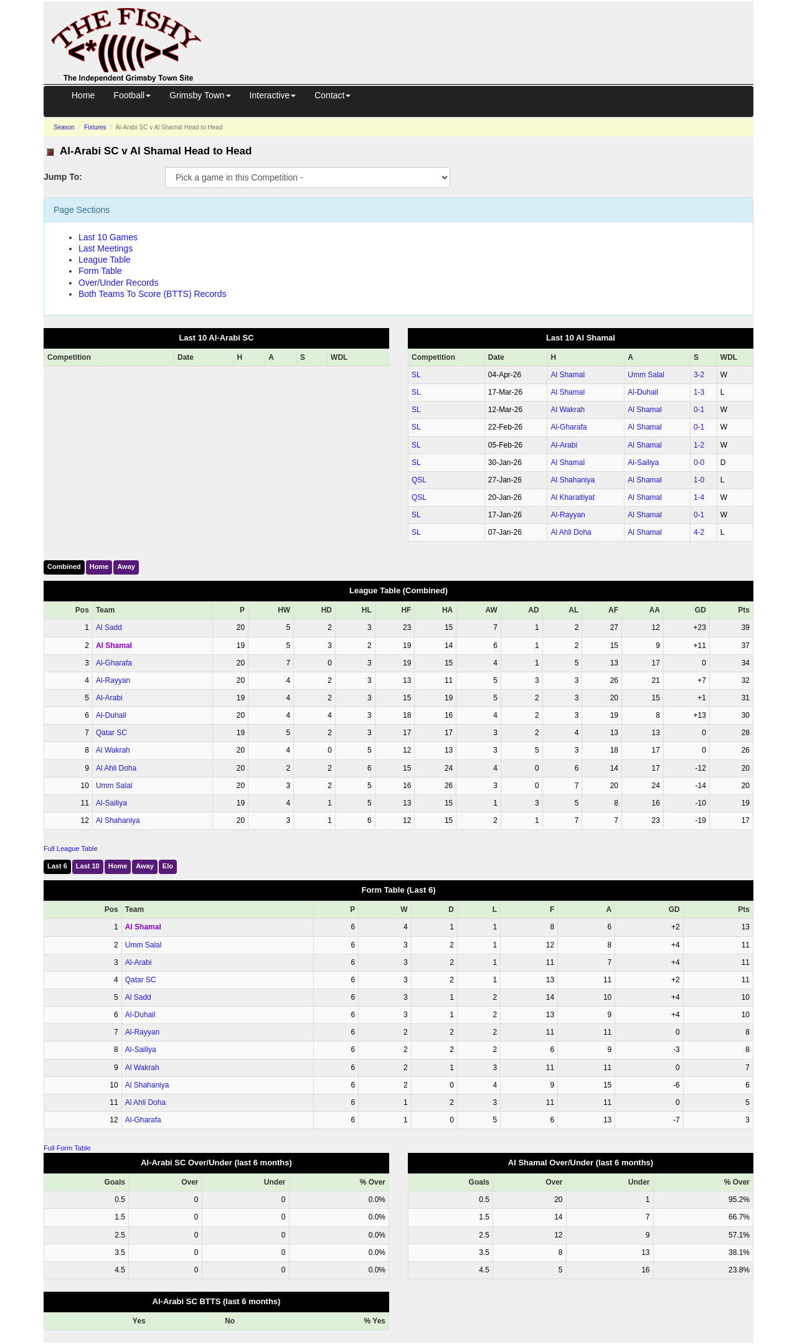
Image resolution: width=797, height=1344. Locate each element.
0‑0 (699, 462)
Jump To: (63, 177)
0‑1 (699, 409)
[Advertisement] (488, 30)
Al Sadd (109, 627)
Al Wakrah (567, 409)
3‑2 (699, 374)
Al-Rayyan (567, 514)
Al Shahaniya (572, 480)
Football (132, 95)
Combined (64, 566)
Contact (332, 95)
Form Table (100, 271)
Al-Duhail (643, 392)
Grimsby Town (199, 95)
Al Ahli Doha (570, 532)
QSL (419, 480)
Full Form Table (67, 1148)
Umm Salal (646, 374)
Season (64, 127)
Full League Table (71, 848)
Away (126, 566)
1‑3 (699, 392)
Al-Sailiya (643, 462)
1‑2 (699, 445)
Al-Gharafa (568, 427)
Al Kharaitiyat (572, 497)
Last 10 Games (108, 237)
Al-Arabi (563, 445)
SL (416, 374)
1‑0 (699, 480)
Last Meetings (105, 248)
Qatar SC (111, 732)
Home (83, 95)
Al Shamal (567, 374)
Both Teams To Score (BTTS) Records (152, 294)
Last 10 (88, 866)
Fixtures (95, 127)
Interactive (273, 95)
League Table (104, 260)
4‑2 (699, 532)
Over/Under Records (118, 283)
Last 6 (57, 866)
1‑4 (699, 497)
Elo (168, 866)
